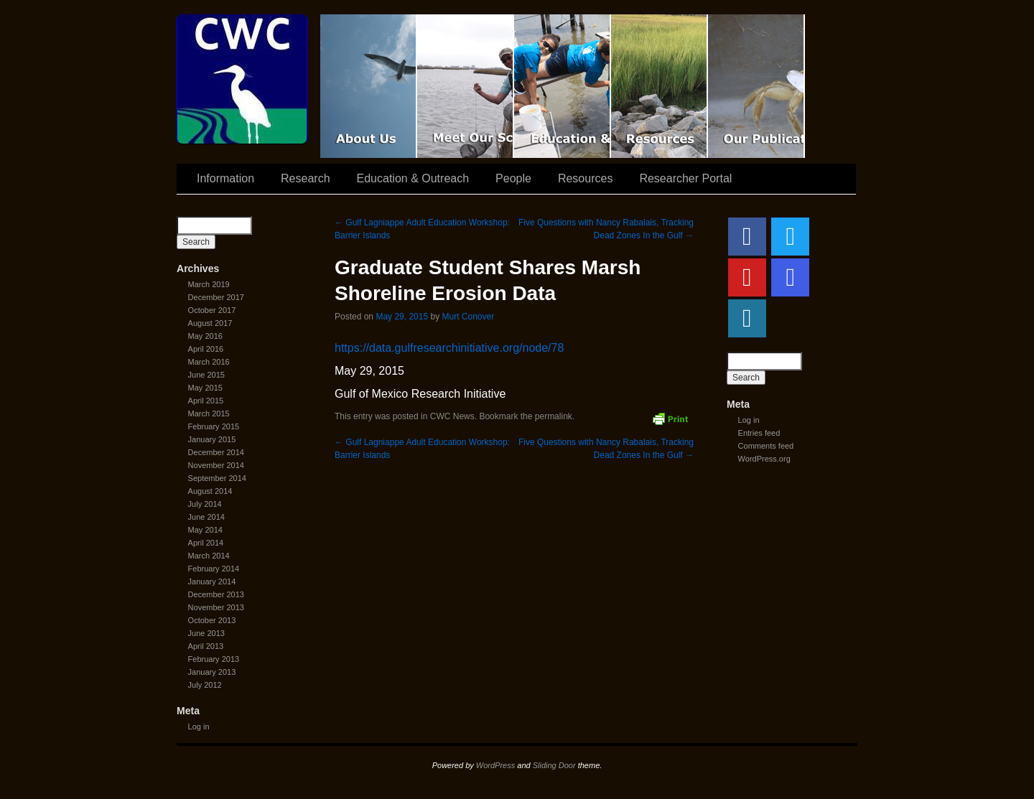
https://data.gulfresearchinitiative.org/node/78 (449, 348)
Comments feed (766, 445)
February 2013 (214, 659)
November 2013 (216, 607)
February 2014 (214, 568)
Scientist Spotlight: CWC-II (465, 86)
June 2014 (206, 517)
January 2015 (212, 439)
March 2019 (209, 284)
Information (225, 178)
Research (305, 178)
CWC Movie (368, 86)
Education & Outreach (562, 86)
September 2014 (217, 478)
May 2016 (205, 336)
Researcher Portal (685, 178)
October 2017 (212, 310)
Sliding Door (554, 765)
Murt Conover (468, 317)
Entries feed (759, 433)
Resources (659, 86)
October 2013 (212, 620)
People (513, 178)
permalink (553, 416)
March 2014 (209, 555)
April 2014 (206, 542)
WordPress (495, 765)
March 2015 (209, 413)
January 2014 (212, 581)
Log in (199, 726)
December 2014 (216, 452)
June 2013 (206, 633)
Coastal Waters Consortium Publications (756, 86)
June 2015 (206, 374)
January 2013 (212, 672)
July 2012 (205, 685)
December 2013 (216, 594)
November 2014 (216, 465)
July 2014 (205, 504)
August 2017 (210, 323)
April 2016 (206, 349)
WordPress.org (764, 458)
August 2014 (210, 491)
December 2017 (216, 297)
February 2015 (214, 426)
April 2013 (206, 646)
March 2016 (209, 362)
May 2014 (205, 529)
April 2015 (206, 400)
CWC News (452, 416)
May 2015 (205, 387)
